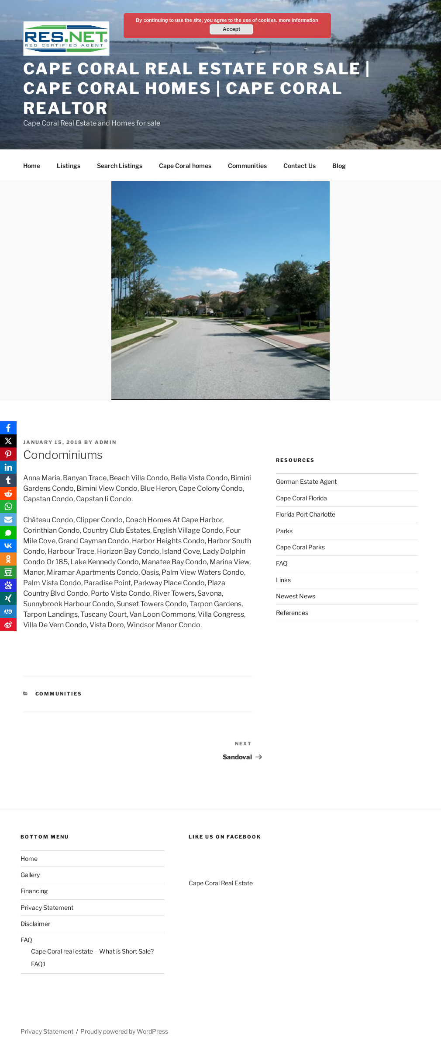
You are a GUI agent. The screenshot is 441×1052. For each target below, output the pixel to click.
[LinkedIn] (8, 467)
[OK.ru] (8, 559)
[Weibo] (8, 624)
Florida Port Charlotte (305, 514)
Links (283, 580)
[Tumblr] (8, 480)
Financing (34, 891)
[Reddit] (8, 493)
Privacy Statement (47, 907)
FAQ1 (38, 964)
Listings (68, 165)
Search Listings (119, 165)
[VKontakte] (8, 545)
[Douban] (8, 572)
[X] (8, 440)
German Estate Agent (306, 481)
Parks (284, 531)
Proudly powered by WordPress (124, 1031)
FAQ (282, 563)
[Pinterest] (8, 454)
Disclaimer (35, 923)
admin (106, 442)
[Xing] (8, 598)
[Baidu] (8, 585)
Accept (231, 29)
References (292, 612)
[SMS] (8, 532)
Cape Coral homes (185, 165)
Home (31, 165)
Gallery (30, 874)
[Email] (8, 519)
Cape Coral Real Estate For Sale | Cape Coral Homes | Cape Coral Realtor (197, 88)
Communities (247, 165)
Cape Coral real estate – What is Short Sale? (92, 951)
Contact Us (299, 165)
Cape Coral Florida (301, 498)
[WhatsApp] (8, 506)
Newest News (295, 596)
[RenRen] (8, 611)
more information (298, 20)
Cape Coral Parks (300, 547)
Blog (339, 165)
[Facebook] (8, 427)
